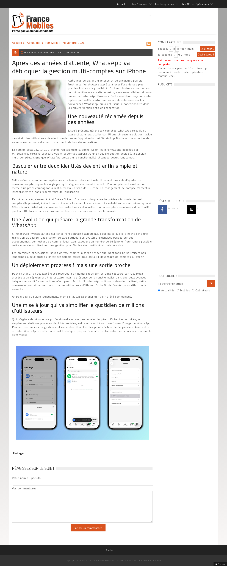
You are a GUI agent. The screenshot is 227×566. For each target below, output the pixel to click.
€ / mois (184, 55)
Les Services (139, 4)
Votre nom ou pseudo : (27, 478)
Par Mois (51, 42)
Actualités (33, 42)
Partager (18, 453)
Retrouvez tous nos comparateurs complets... (181, 62)
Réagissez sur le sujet (33, 468)
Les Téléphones (164, 4)
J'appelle (163, 49)
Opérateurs (202, 290)
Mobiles (185, 290)
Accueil (121, 4)
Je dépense (165, 55)
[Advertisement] (150, 22)
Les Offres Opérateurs (195, 4)
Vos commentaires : (25, 488)
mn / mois (187, 49)
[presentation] (42, 531)
